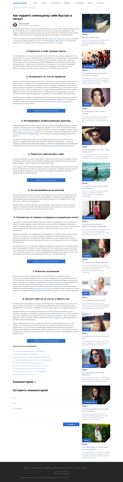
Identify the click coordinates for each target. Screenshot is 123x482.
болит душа (87, 179)
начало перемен (88, 66)
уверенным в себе (54, 101)
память (22, 64)
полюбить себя (58, 317)
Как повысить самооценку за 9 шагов (25, 374)
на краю (86, 329)
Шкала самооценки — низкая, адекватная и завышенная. (31, 357)
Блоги (77, 468)
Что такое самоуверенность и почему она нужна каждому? (32, 360)
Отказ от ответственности (28, 477)
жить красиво (52, 146)
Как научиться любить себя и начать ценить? (27, 363)
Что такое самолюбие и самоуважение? (26, 354)
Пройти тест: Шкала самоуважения (46, 111)
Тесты (84, 468)
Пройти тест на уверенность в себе (46, 261)
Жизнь (25, 7)
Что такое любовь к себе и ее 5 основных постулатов (30, 366)
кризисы (86, 104)
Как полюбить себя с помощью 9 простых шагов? (29, 368)
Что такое (69, 468)
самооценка (31, 7)
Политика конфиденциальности (49, 477)
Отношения (58, 468)
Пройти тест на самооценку (46, 180)
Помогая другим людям (43, 288)
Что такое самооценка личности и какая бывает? (29, 351)
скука (85, 293)
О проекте (65, 477)
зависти (25, 236)
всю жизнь (33, 130)
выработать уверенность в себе (59, 38)
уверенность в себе (89, 365)
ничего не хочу (88, 30)
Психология (36, 468)
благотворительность (54, 282)
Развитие (47, 468)
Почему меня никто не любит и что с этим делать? (29, 371)
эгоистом (40, 280)
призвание (87, 255)
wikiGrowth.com (17, 7)
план (50, 254)
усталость (87, 143)
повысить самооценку (25, 132)
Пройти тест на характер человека (46, 341)
